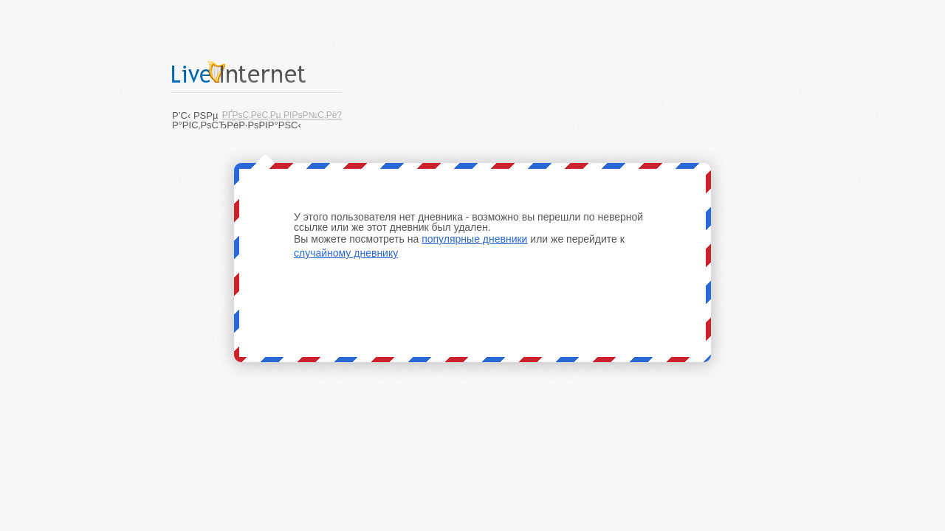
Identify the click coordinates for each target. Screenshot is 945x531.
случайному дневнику (346, 253)
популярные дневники (474, 239)
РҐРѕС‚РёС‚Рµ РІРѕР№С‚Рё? (282, 115)
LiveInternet (257, 72)
